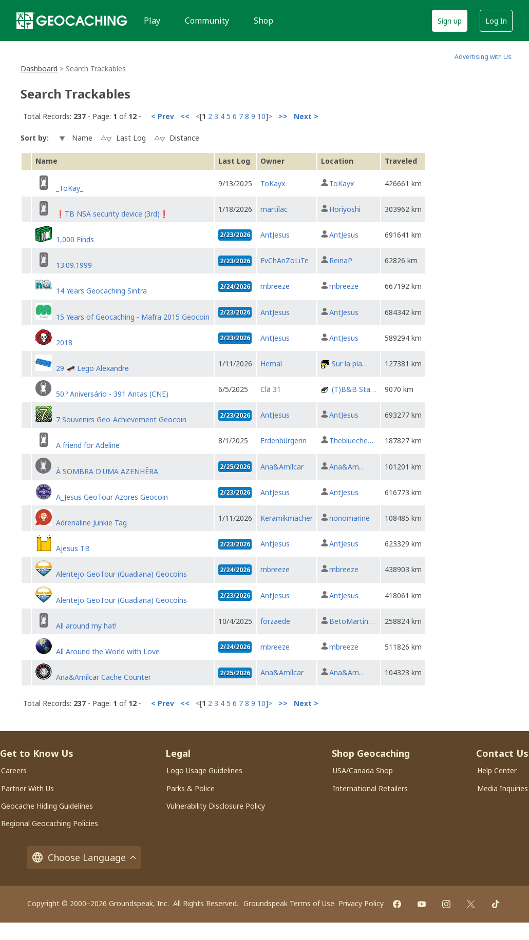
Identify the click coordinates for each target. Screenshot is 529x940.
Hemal (271, 363)
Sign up (450, 21)
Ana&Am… (347, 467)
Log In (496, 21)
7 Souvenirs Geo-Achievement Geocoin (121, 419)
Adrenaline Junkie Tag (91, 522)
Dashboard (39, 68)
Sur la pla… (350, 363)
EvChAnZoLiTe (284, 260)
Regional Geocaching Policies (49, 823)
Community (207, 20)
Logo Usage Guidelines (204, 770)
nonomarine (349, 518)
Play (152, 20)
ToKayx (272, 183)
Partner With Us (27, 788)
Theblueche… (351, 440)
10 (261, 116)
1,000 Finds (75, 239)
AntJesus (275, 235)
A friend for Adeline (88, 445)
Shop (263, 20)
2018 (64, 342)
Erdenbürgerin (283, 440)
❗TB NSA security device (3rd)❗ (112, 214)
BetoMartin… (351, 621)
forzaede (275, 621)
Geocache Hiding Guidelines (47, 806)
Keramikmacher (286, 518)
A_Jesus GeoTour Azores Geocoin (112, 497)
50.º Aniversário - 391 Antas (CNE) (112, 394)
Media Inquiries (502, 788)
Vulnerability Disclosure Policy (215, 806)
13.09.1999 (74, 265)
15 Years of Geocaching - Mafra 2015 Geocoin (133, 317)
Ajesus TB (73, 548)
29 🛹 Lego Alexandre (92, 368)
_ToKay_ (69, 188)
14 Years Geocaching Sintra (101, 291)
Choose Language (83, 857)
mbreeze (275, 286)
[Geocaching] (71, 20)
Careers (14, 770)
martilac (274, 209)
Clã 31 (270, 389)
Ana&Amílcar (282, 467)
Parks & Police (190, 788)
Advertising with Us (483, 56)
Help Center (497, 770)
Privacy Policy (361, 903)
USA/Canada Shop (363, 770)
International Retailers (370, 788)
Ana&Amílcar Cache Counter (103, 677)
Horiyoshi (345, 209)
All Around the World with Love (108, 651)
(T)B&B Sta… (354, 389)
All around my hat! (86, 626)
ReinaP (340, 260)
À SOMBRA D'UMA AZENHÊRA (107, 471)
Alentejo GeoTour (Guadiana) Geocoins (121, 574)
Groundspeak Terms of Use (288, 903)
